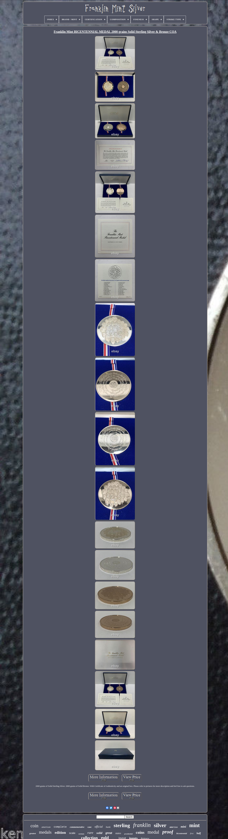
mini (183, 826)
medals (45, 832)
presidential (128, 834)
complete (60, 826)
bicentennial (181, 833)
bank (108, 827)
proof (167, 832)
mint (194, 825)
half (199, 833)
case (90, 827)
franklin (142, 825)
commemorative (77, 827)
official (99, 826)
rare (90, 833)
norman (81, 834)
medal (153, 832)
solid (99, 833)
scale (72, 833)
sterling (122, 825)
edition (60, 832)
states (118, 833)
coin (34, 825)
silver (160, 825)
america (173, 827)
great (108, 833)
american (46, 827)
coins (140, 832)
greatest (32, 833)
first (191, 833)
